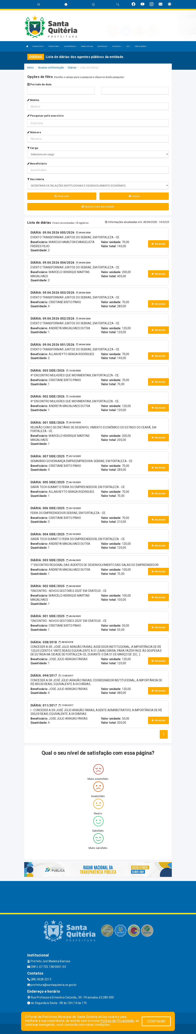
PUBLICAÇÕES (141, 46)
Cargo (32, 148)
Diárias (72, 67)
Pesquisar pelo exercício (45, 115)
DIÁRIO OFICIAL (87, 46)
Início (30, 67)
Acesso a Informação (51, 67)
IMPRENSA (102, 46)
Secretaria (35, 179)
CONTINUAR (156, 1021)
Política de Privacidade (117, 1021)
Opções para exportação (98, 206)
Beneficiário (37, 163)
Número (34, 132)
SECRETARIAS (70, 46)
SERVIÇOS (117, 46)
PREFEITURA (54, 46)
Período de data (39, 84)
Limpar (134, 196)
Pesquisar (61, 196)
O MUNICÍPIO (38, 46)
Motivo (33, 100)
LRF (128, 46)
